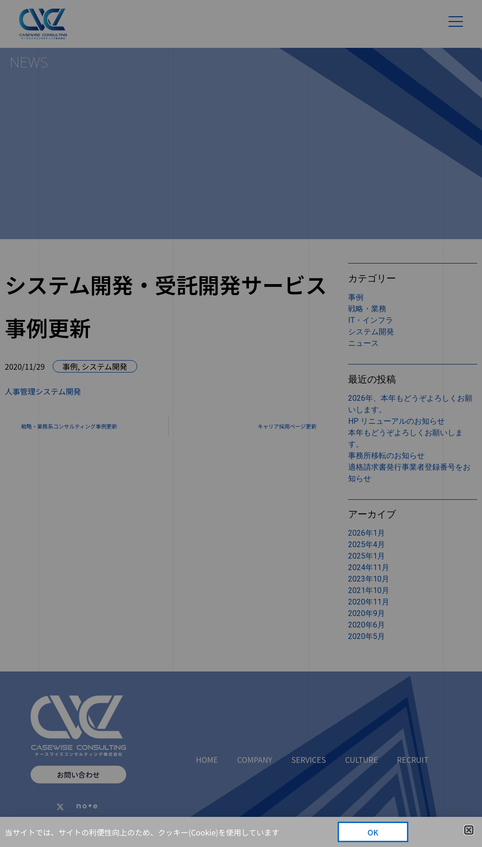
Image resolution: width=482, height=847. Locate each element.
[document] (241, 423)
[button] (468, 830)
